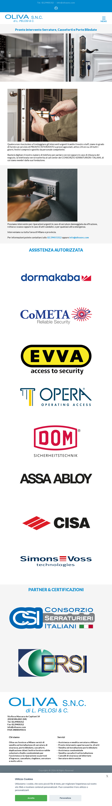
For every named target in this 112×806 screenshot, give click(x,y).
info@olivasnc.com (65, 2)
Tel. (45, 2)
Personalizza (65, 798)
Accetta (31, 798)
